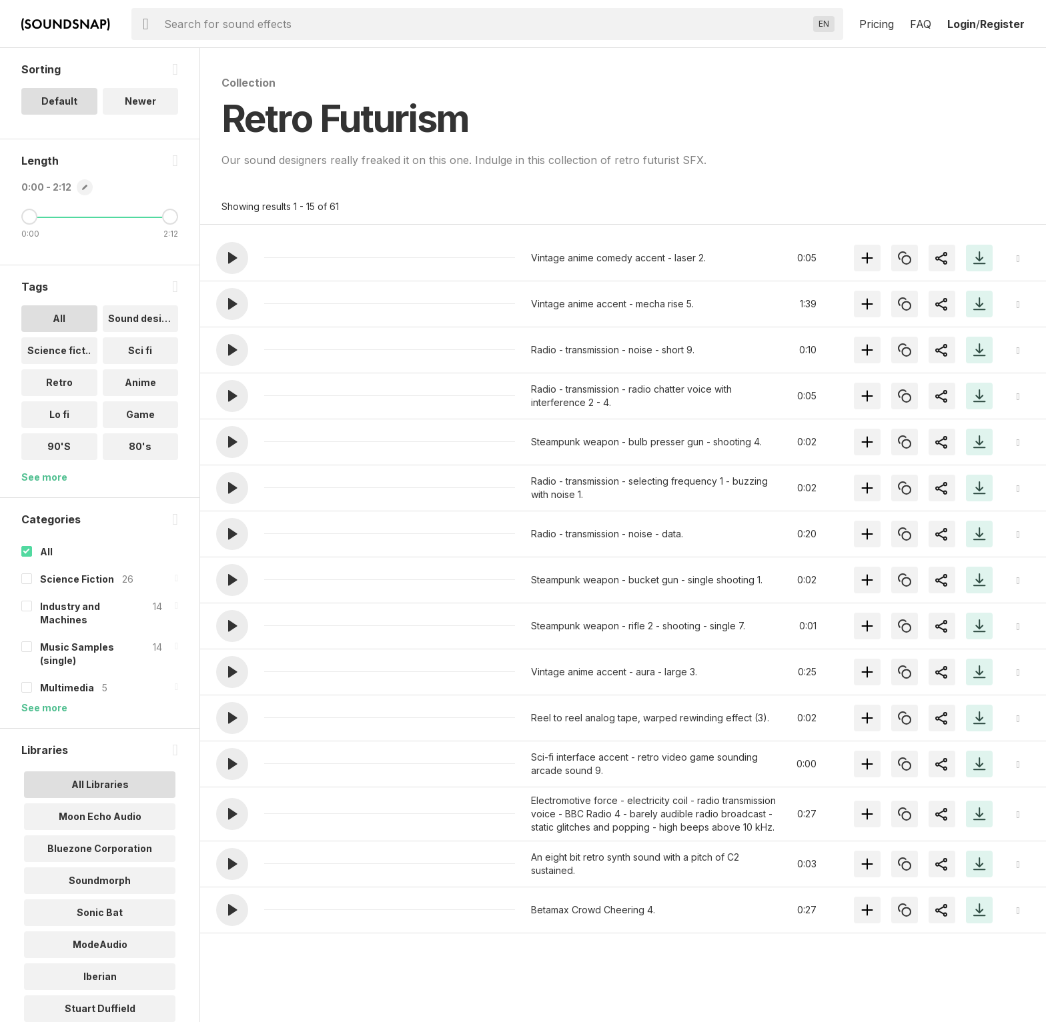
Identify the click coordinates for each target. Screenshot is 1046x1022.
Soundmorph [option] (100, 880)
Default (59, 101)
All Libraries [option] (100, 784)
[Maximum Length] (170, 217)
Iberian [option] (100, 976)
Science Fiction (77, 579)
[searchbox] (486, 24)
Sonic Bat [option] (100, 912)
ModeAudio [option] (100, 944)
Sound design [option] (140, 318)
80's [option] (140, 446)
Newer (140, 101)
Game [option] (140, 414)
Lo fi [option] (59, 414)
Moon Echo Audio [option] (100, 816)
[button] (232, 258)
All (46, 551)
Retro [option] (59, 382)
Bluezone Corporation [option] (99, 848)
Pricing (876, 24)
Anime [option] (140, 382)
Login (961, 24)
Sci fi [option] (140, 350)
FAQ (920, 24)
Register (1002, 24)
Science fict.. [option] (59, 350)
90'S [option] (59, 446)
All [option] (59, 318)
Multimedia (67, 687)
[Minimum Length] (29, 217)
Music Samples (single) (77, 653)
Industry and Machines (70, 613)
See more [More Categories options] (44, 707)
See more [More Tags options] (44, 477)
